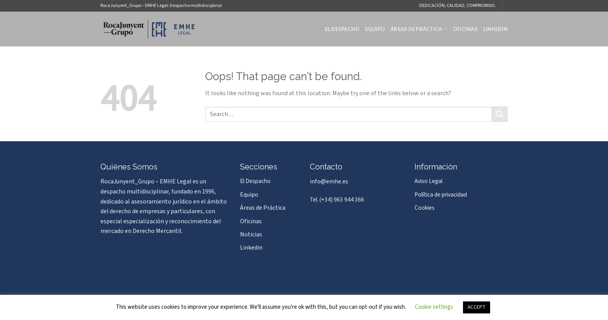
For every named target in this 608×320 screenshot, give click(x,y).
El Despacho (342, 29)
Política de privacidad (441, 194)
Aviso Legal (428, 181)
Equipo (375, 29)
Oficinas (465, 29)
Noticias (251, 234)
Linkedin (495, 29)
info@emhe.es (329, 181)
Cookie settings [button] (434, 307)
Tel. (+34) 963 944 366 (337, 199)
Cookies (425, 208)
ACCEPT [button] (476, 307)
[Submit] (500, 113)
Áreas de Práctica (418, 29)
